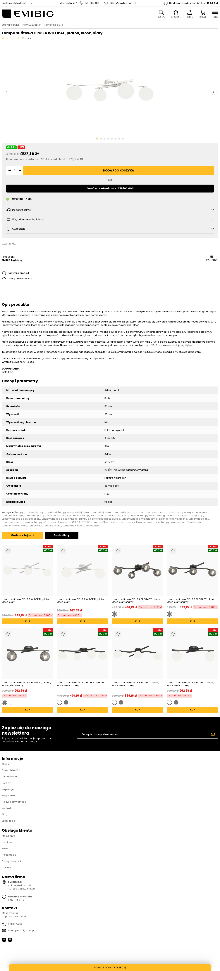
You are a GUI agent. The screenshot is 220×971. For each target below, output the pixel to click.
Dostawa (7, 867)
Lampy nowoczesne (173, 522)
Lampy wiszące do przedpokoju (21, 519)
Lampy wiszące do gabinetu (157, 515)
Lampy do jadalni (101, 512)
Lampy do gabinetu (127, 515)
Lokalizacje (8, 821)
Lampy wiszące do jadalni (73, 512)
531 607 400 (92, 3)
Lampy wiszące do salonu (17, 522)
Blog (4, 814)
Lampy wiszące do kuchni (128, 512)
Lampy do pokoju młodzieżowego (99, 519)
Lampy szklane (52, 525)
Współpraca (9, 776)
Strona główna (10, 25)
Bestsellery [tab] (62, 535)
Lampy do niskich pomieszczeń (81, 525)
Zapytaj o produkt (18, 273)
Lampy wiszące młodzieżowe (139, 519)
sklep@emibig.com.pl (123, 3)
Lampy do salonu (199, 519)
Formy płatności (11, 861)
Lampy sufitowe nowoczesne (142, 522)
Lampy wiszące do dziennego (60, 519)
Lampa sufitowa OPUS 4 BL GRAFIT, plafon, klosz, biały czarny (136, 601)
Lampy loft (40, 522)
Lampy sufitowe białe (14, 525)
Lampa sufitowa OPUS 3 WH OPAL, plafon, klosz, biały (26, 601)
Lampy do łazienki (46, 512)
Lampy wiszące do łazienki (98, 515)
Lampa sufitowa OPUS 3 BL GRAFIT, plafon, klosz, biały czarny (191, 601)
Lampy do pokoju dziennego (42, 515)
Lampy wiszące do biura (159, 512)
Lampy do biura (53, 25)
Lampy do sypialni (12, 515)
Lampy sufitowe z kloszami (107, 522)
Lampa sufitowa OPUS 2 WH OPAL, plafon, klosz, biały (81, 601)
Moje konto (8, 836)
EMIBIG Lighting (12, 260)
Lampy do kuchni (71, 515)
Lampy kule (35, 525)
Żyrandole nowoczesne (173, 519)
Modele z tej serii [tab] (22, 535)
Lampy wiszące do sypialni (191, 512)
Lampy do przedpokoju (189, 515)
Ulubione (7, 842)
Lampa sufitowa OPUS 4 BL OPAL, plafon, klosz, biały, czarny (80, 684)
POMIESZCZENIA (32, 25)
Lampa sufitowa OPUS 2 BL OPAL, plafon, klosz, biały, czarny (190, 684)
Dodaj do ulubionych (20, 278)
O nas (5, 764)
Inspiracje (8, 789)
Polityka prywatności (14, 802)
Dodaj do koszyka (118, 170)
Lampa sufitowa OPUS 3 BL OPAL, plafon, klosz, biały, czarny (135, 684)
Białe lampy (194, 522)
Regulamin (8, 795)
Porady (6, 783)
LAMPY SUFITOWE (80, 522)
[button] (9, 170)
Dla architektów (11, 770)
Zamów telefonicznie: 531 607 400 (110, 188)
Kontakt (6, 808)
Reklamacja (9, 854)
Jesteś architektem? (14, 3)
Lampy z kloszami (58, 522)
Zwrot (5, 848)
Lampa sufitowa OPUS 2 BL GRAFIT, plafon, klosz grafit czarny (26, 684)
